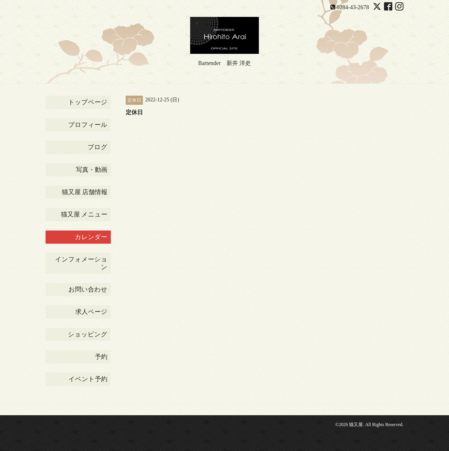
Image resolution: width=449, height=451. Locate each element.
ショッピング (87, 334)
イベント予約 (87, 379)
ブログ (97, 147)
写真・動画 (91, 169)
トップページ (87, 102)
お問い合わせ (87, 289)
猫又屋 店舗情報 (85, 192)
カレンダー (91, 237)
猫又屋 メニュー (84, 214)
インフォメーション (81, 263)
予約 (101, 356)
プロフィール (87, 124)
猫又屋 (356, 424)
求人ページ (91, 311)
